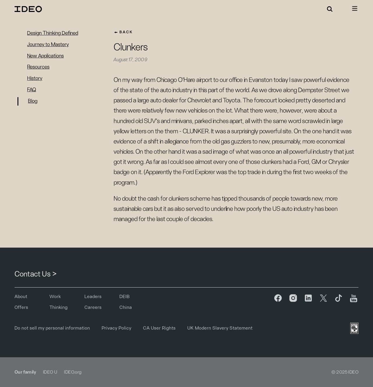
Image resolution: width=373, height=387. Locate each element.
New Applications (45, 56)
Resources (38, 67)
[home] (29, 9)
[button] (330, 9)
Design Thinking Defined (52, 33)
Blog (32, 101)
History (34, 78)
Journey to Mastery (48, 44)
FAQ (31, 89)
